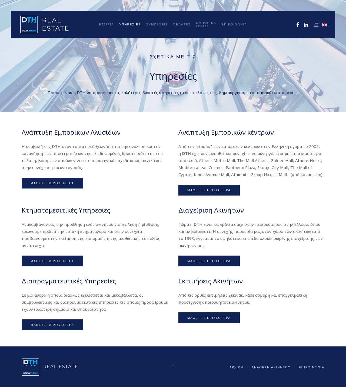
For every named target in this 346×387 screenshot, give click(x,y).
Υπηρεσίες (130, 24)
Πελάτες (182, 24)
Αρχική (236, 367)
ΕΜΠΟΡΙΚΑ (206, 24)
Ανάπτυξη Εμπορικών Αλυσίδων (71, 132)
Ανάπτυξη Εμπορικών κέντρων (226, 132)
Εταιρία (106, 24)
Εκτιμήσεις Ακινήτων (210, 280)
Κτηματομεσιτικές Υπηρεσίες (66, 210)
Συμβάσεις (157, 24)
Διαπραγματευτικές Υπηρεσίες (69, 280)
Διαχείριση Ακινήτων (211, 210)
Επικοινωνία (234, 24)
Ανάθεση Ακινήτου (271, 367)
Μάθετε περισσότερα (52, 183)
